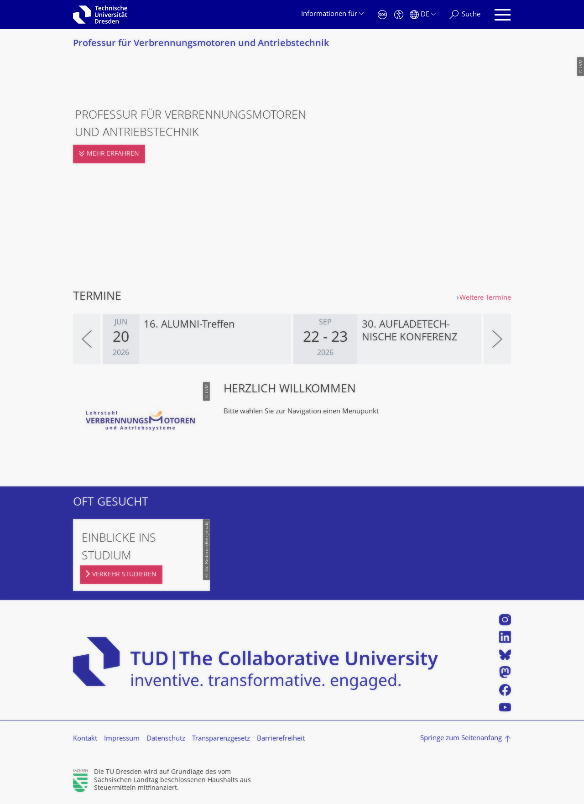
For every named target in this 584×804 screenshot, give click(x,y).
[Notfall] (382, 14)
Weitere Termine (485, 298)
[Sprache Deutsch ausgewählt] (423, 15)
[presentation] (86, 339)
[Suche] (464, 15)
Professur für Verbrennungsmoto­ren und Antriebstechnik (201, 44)
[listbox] (292, 339)
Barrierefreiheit (281, 739)
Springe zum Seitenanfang (461, 738)
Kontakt (85, 739)
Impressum (122, 739)
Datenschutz (165, 739)
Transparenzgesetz (221, 739)
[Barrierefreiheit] (399, 14)
